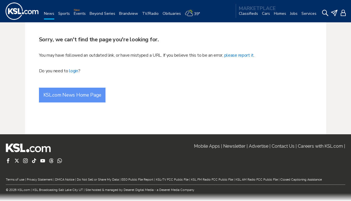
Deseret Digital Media (139, 190)
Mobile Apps (207, 146)
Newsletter (234, 146)
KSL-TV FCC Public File (172, 179)
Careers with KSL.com (320, 146)
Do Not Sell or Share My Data (98, 179)
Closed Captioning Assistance (301, 179)
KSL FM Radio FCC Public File (212, 179)
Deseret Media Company (176, 190)
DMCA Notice (64, 179)
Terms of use (15, 179)
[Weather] (194, 15)
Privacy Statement (40, 179)
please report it (239, 55)
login (73, 71)
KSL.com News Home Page (72, 95)
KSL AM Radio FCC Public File (256, 179)
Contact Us (283, 146)
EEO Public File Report (137, 179)
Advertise (258, 146)
